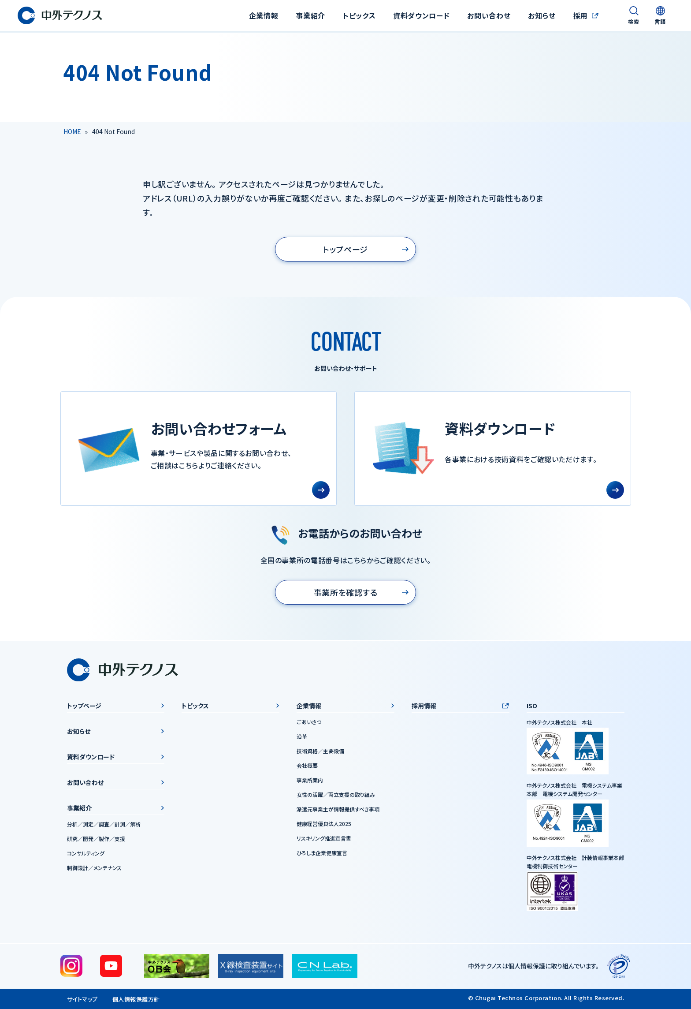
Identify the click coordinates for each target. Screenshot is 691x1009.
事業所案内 (310, 780)
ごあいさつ (309, 721)
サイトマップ (82, 999)
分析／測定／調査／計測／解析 (104, 824)
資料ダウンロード (421, 15)
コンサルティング (85, 853)
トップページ (345, 249)
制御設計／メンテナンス (94, 867)
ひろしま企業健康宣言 (322, 852)
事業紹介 (79, 807)
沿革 (302, 736)
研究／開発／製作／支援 (96, 838)
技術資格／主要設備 (320, 751)
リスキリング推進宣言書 (324, 838)
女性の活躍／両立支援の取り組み (336, 794)
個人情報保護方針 (136, 999)
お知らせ (542, 15)
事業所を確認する (346, 592)
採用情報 (424, 705)
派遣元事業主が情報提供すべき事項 (338, 809)
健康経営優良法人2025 (324, 823)
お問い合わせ (488, 15)
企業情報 (309, 705)
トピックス (359, 15)
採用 (580, 15)
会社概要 (307, 765)
